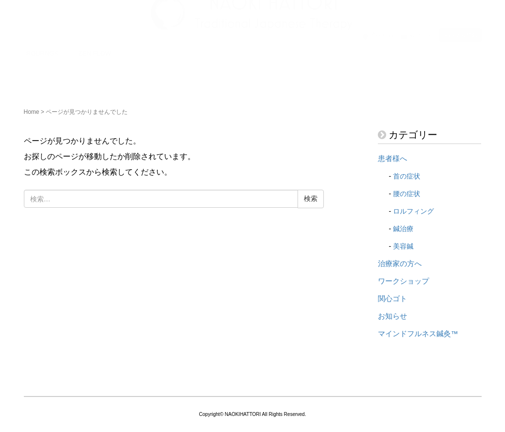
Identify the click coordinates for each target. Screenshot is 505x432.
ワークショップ (403, 281)
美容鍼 (403, 246)
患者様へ (392, 158)
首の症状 (406, 176)
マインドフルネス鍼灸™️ (418, 334)
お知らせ (392, 316)
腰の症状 (406, 194)
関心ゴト (392, 299)
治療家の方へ (400, 264)
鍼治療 (403, 229)
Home (31, 111)
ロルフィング (413, 211)
